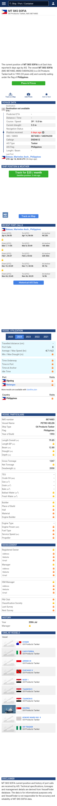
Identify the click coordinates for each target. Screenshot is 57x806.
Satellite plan (32, 390)
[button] (53, 3)
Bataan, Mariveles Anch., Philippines (23, 157)
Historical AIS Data (28, 282)
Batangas (8, 384)
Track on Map (28, 216)
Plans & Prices (28, 83)
